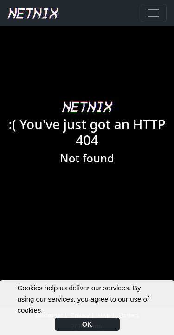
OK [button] (87, 324)
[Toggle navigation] (154, 13)
